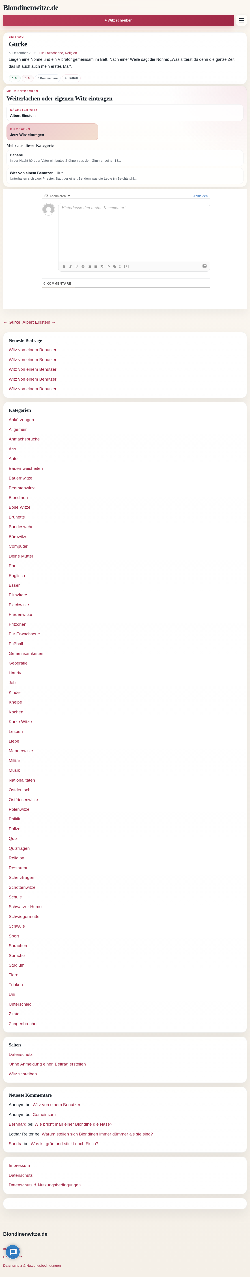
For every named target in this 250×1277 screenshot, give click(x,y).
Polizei (15, 828)
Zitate (14, 1013)
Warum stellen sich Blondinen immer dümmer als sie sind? (97, 1134)
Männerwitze (21, 750)
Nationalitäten (22, 780)
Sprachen (18, 945)
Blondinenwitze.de (30, 7)
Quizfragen (19, 848)
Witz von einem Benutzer (32, 349)
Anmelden (200, 196)
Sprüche (17, 955)
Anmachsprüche (24, 439)
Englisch (17, 575)
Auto (13, 458)
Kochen (16, 712)
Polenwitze (19, 809)
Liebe (14, 741)
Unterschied (20, 1004)
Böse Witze (19, 507)
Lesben (16, 731)
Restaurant (19, 867)
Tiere (13, 974)
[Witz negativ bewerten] (28, 78)
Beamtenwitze (22, 488)
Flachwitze (19, 604)
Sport (14, 936)
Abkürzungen (21, 419)
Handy (15, 673)
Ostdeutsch (19, 789)
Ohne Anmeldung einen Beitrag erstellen (47, 1064)
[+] (126, 266)
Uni (12, 994)
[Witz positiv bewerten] (15, 78)
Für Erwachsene (51, 53)
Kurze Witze (20, 721)
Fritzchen (17, 624)
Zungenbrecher (23, 1023)
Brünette (17, 517)
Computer (18, 546)
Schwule (17, 926)
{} (120, 266)
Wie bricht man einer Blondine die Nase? (73, 1124)
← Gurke (11, 322)
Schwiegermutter (25, 916)
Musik (14, 770)
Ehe (12, 565)
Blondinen (18, 497)
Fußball (16, 643)
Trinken (16, 984)
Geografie (18, 663)
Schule (15, 897)
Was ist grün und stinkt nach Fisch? (64, 1143)
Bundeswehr (20, 526)
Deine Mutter (21, 556)
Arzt (12, 449)
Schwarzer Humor (26, 906)
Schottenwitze (22, 887)
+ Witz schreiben (118, 20)
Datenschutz (20, 1054)
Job (12, 682)
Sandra (16, 1143)
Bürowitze (18, 536)
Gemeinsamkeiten (26, 653)
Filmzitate (18, 595)
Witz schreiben (23, 1074)
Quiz (13, 838)
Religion (71, 53)
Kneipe (15, 702)
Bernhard (17, 1124)
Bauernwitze (20, 478)
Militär (14, 760)
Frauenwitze (20, 614)
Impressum (19, 1165)
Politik (14, 819)
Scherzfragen (21, 877)
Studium (16, 965)
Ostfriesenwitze (23, 799)
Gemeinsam (44, 1114)
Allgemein (18, 429)
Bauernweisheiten (26, 468)
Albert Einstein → (39, 322)
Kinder (15, 692)
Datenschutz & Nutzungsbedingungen (45, 1185)
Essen (15, 585)
